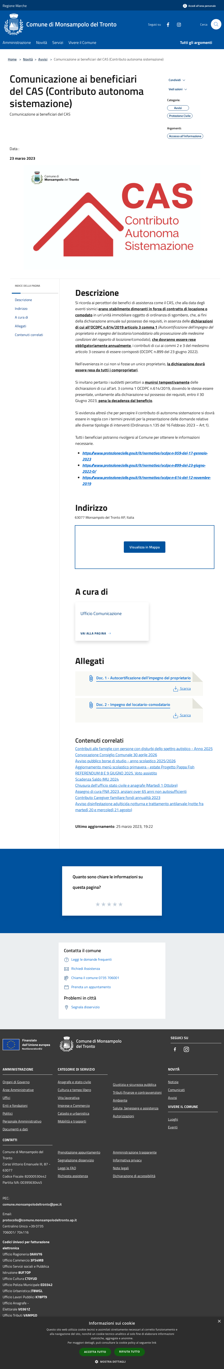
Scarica (181, 688)
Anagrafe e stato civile (74, 1082)
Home (12, 59)
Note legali (121, 1168)
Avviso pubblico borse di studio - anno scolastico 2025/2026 (125, 761)
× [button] (219, 1321)
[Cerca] (216, 24)
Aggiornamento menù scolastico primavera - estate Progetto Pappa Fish (134, 767)
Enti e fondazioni (15, 1105)
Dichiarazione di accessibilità (134, 1175)
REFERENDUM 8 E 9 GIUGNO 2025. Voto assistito (116, 773)
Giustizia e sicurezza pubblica (134, 1084)
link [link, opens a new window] (154, 1343)
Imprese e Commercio (74, 1105)
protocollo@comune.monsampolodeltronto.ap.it (40, 1220)
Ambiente (120, 1100)
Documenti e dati (15, 1129)
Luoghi (173, 1119)
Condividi (178, 80)
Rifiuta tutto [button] (129, 1351)
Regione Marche (15, 5)
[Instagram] (177, 24)
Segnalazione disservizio (76, 1160)
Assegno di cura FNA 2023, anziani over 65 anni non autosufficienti (131, 791)
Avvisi (42, 59)
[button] (112, 1361)
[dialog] (112, 1343)
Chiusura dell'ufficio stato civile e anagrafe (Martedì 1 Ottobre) (126, 785)
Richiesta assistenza (73, 1175)
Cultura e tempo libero (74, 1089)
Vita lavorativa (68, 1097)
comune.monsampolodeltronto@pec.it (32, 1204)
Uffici (6, 1097)
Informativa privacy (127, 1160)
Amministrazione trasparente (135, 1152)
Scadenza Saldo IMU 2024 (97, 779)
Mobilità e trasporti (72, 1121)
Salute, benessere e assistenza (135, 1108)
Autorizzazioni (123, 1116)
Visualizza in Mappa (145, 547)
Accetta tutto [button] (95, 1352)
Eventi (173, 1127)
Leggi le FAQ (67, 1168)
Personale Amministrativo (22, 1121)
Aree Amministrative (18, 1089)
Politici (8, 1113)
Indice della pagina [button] (27, 286)
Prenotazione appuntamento (79, 1152)
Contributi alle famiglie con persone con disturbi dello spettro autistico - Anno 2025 (144, 749)
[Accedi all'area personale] (199, 6)
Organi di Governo (16, 1082)
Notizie (173, 1082)
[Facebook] (166, 24)
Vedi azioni (178, 89)
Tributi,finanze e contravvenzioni (137, 1092)
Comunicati (176, 1089)
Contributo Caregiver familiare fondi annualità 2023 (117, 798)
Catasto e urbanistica (73, 1113)
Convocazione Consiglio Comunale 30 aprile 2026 (116, 755)
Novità (28, 59)
